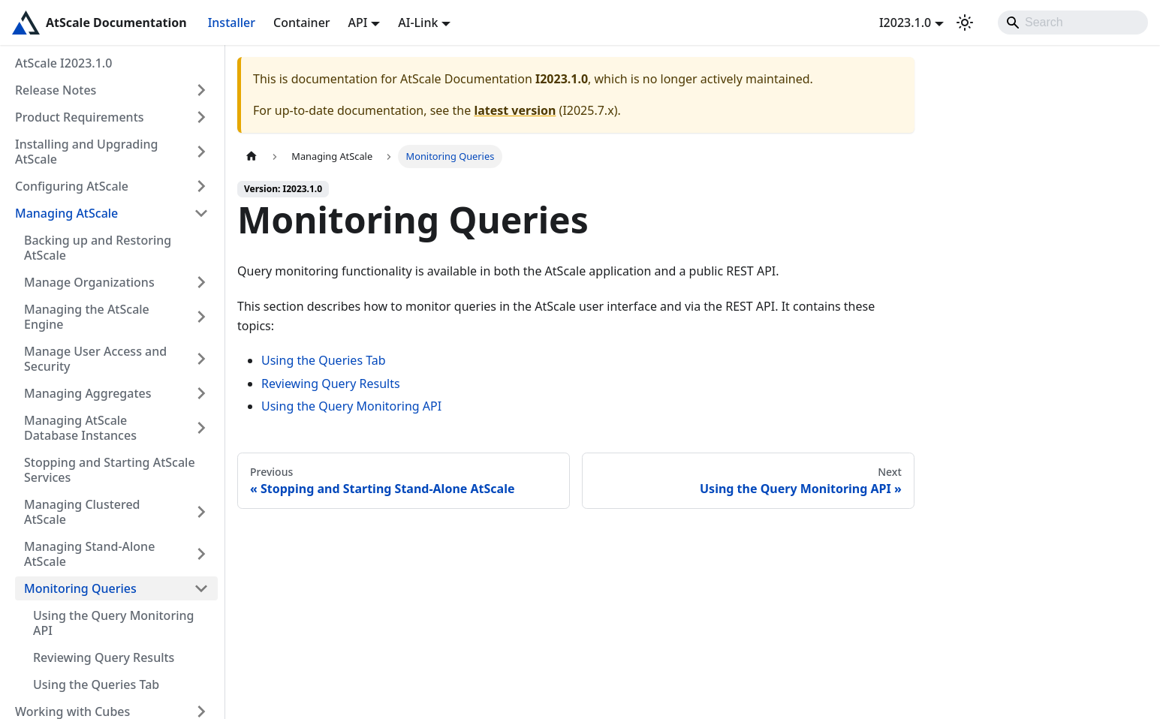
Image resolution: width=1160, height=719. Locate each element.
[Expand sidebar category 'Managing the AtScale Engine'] (201, 316)
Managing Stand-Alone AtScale (89, 554)
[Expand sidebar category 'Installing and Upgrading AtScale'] (201, 151)
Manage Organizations (89, 282)
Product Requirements (79, 117)
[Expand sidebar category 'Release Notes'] (201, 90)
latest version (515, 110)
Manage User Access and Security (95, 359)
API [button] (358, 22)
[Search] (1073, 23)
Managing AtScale (66, 213)
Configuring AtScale (71, 186)
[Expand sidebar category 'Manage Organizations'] (201, 282)
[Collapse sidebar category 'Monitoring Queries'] (201, 588)
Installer (231, 22)
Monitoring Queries (80, 588)
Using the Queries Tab (96, 684)
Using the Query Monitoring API (113, 623)
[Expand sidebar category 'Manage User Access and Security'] (201, 358)
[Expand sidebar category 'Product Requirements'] (201, 117)
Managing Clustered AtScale (82, 512)
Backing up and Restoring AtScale (97, 247)
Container (301, 22)
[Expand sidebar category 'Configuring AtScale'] (201, 186)
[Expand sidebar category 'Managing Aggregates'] (201, 393)
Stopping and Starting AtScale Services (109, 470)
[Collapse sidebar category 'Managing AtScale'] (201, 213)
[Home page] (251, 156)
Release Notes (55, 90)
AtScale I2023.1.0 (63, 63)
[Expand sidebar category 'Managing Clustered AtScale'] (201, 511)
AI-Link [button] (418, 22)
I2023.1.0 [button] (905, 22)
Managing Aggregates (88, 393)
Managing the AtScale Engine (86, 316)
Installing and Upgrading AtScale (86, 151)
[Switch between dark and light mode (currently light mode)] (965, 23)
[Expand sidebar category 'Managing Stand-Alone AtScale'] (201, 553)
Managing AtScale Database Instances (80, 428)
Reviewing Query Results (103, 657)
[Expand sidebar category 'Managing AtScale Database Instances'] (201, 427)
